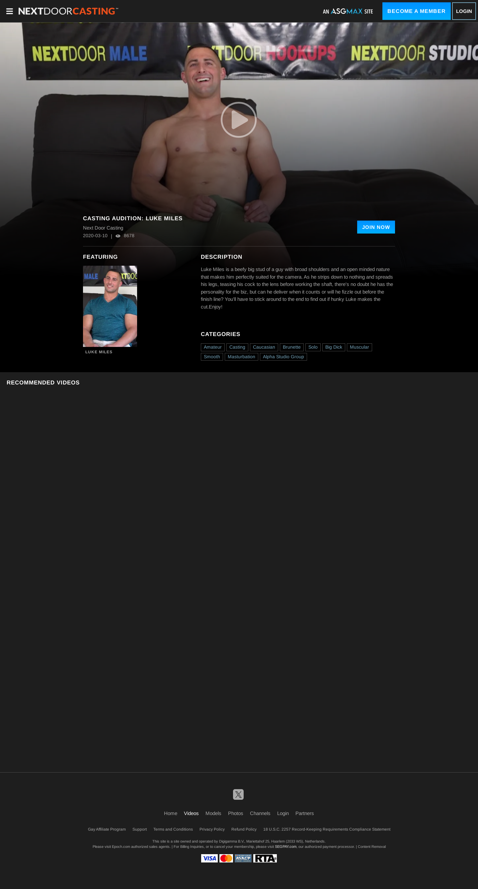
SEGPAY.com (285, 847)
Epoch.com (121, 847)
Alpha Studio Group (283, 356)
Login (464, 11)
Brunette (292, 347)
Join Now (376, 227)
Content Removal (372, 847)
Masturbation (241, 356)
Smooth (212, 356)
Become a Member (416, 11)
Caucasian (264, 347)
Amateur (213, 347)
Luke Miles (99, 352)
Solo (313, 347)
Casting (237, 347)
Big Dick (333, 347)
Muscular (359, 347)
